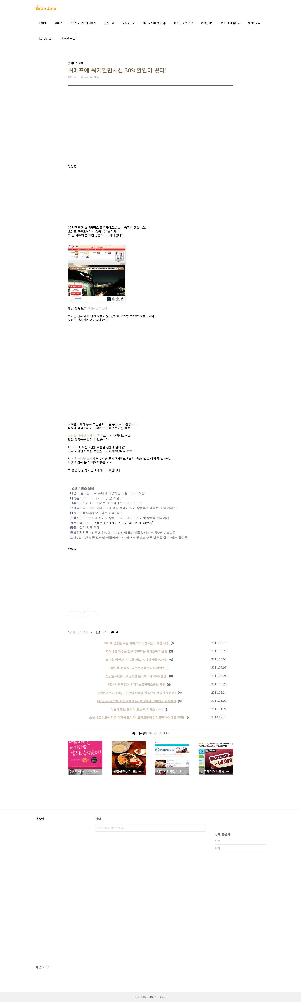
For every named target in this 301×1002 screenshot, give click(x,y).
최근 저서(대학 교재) (154, 23)
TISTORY (151, 996)
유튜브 (58, 23)
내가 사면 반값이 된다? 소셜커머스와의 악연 (136, 684)
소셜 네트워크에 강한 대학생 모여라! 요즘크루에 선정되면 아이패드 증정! (136, 717)
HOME (43, 23)
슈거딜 (74, 508)
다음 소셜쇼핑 (98, 308)
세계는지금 (254, 23)
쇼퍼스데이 (77, 517)
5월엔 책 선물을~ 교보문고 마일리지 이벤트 (137, 667)
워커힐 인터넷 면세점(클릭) (85, 435)
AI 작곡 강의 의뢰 (183, 23)
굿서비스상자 (78, 632)
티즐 (73, 527)
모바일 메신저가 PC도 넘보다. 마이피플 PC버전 (137, 659)
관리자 (163, 996)
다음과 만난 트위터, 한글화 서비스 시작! (137, 709)
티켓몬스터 (85, 458)
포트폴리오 (128, 23)
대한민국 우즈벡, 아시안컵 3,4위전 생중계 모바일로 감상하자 (136, 701)
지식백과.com (70, 38)
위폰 (73, 522)
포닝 (73, 537)
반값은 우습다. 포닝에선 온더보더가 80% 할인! (136, 676)
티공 (73, 512)
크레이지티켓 (79, 532)
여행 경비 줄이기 (230, 23)
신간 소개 (109, 23)
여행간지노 (207, 23)
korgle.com (46, 38)
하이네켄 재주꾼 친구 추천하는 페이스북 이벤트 (136, 651)
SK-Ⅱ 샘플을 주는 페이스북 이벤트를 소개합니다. (136, 643)
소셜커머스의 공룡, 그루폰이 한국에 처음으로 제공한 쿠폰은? (136, 692)
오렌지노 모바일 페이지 (83, 23)
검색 (202, 827)
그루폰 (74, 503)
